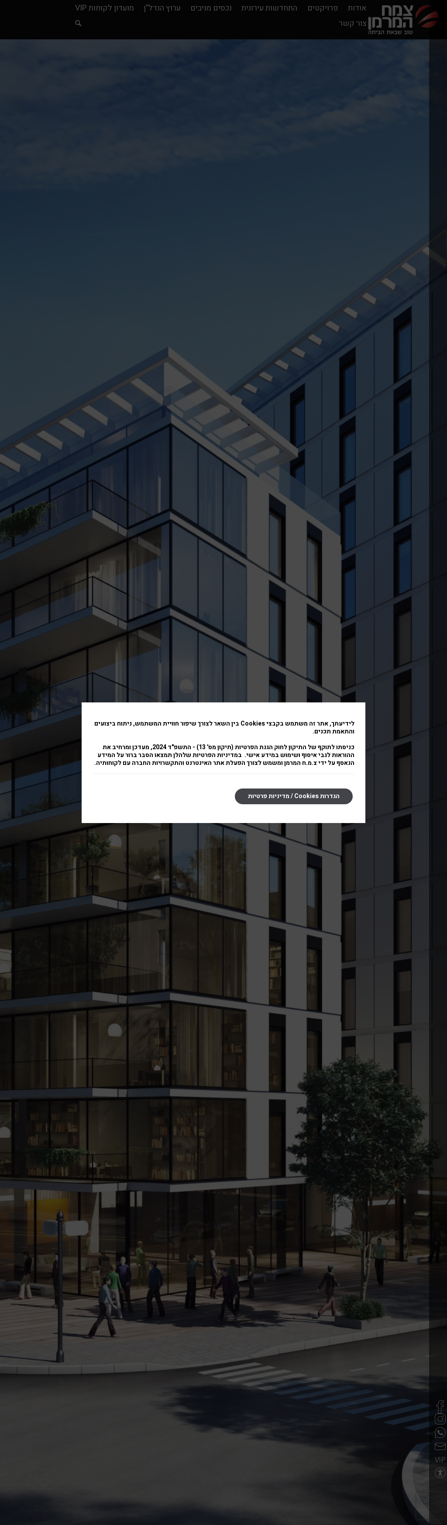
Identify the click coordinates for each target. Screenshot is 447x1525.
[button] (436, 1469)
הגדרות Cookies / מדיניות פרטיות (294, 796)
